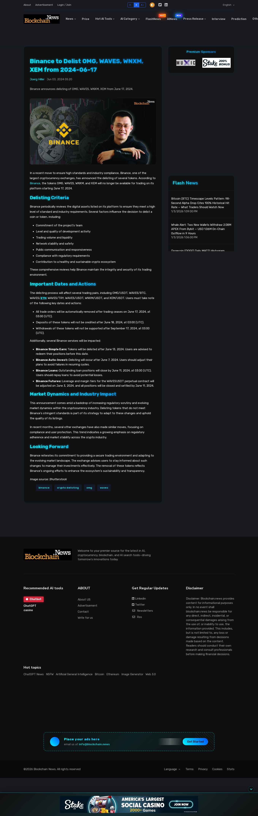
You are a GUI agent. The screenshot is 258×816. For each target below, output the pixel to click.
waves (104, 487)
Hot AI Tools (103, 18)
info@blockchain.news (94, 744)
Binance (35, 183)
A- (130, 5)
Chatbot (33, 599)
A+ (142, 5)
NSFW (50, 674)
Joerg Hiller (37, 79)
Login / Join (64, 4)
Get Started (195, 741)
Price (85, 19)
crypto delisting (68, 487)
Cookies (217, 769)
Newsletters (142, 610)
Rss (137, 617)
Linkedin (139, 598)
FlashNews (155, 17)
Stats (230, 769)
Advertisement (44, 4)
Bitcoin (99, 674)
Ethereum (112, 674)
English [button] (227, 4)
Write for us (85, 617)
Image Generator (132, 674)
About (27, 4)
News (69, 18)
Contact (83, 611)
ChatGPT (30, 605)
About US (84, 599)
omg (89, 487)
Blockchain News (45, 769)
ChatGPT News (34, 674)
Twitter (138, 604)
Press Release (193, 18)
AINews (173, 17)
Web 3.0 (151, 674)
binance (44, 487)
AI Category (128, 18)
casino (28, 610)
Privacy (203, 769)
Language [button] (171, 769)
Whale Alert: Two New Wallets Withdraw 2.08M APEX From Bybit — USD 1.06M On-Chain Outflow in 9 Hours (201, 229)
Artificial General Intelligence (74, 674)
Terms (189, 769)
